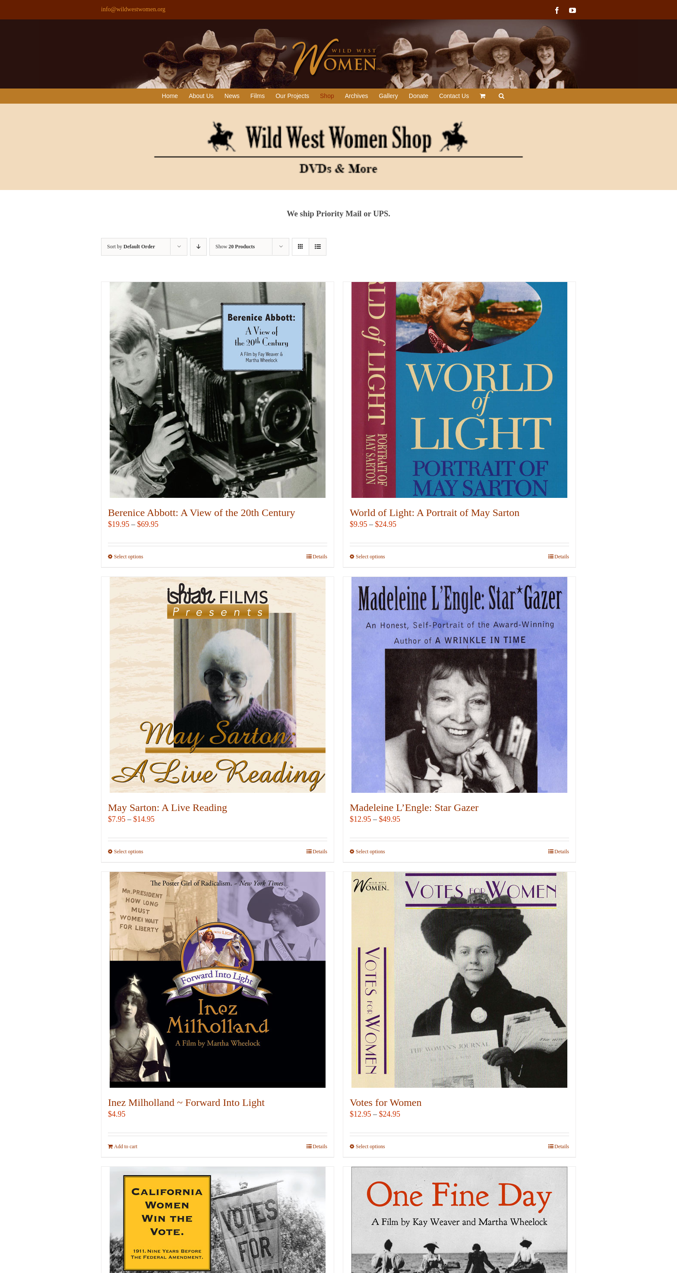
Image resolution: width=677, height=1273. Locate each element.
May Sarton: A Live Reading (167, 807)
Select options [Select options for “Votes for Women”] (370, 1146)
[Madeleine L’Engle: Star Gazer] (459, 685)
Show (235, 247)
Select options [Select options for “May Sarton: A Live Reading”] (128, 852)
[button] (501, 96)
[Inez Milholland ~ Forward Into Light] (217, 980)
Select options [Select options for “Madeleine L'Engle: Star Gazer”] (370, 852)
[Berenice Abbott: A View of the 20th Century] (217, 390)
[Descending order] (198, 247)
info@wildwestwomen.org (133, 9)
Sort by (131, 247)
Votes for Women (386, 1102)
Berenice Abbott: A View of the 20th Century (201, 512)
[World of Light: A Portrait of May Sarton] (459, 390)
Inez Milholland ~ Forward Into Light (186, 1102)
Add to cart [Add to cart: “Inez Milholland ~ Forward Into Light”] (125, 1146)
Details (320, 557)
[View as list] (317, 246)
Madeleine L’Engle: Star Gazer (414, 807)
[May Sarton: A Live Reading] (217, 685)
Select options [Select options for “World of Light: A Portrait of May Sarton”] (370, 557)
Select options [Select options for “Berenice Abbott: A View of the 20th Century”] (128, 557)
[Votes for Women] (459, 980)
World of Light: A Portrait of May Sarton (434, 512)
